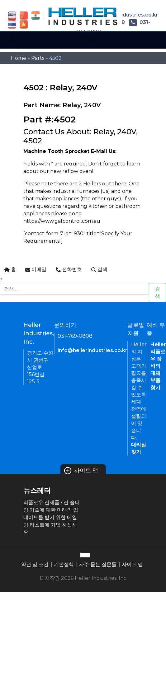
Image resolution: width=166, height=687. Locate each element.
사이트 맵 (81, 470)
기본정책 (64, 564)
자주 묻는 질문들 (97, 564)
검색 (157, 292)
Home (18, 58)
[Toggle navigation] (11, 39)
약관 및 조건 (35, 564)
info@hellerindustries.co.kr (92, 350)
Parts (37, 58)
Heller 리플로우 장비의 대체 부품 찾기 (158, 365)
